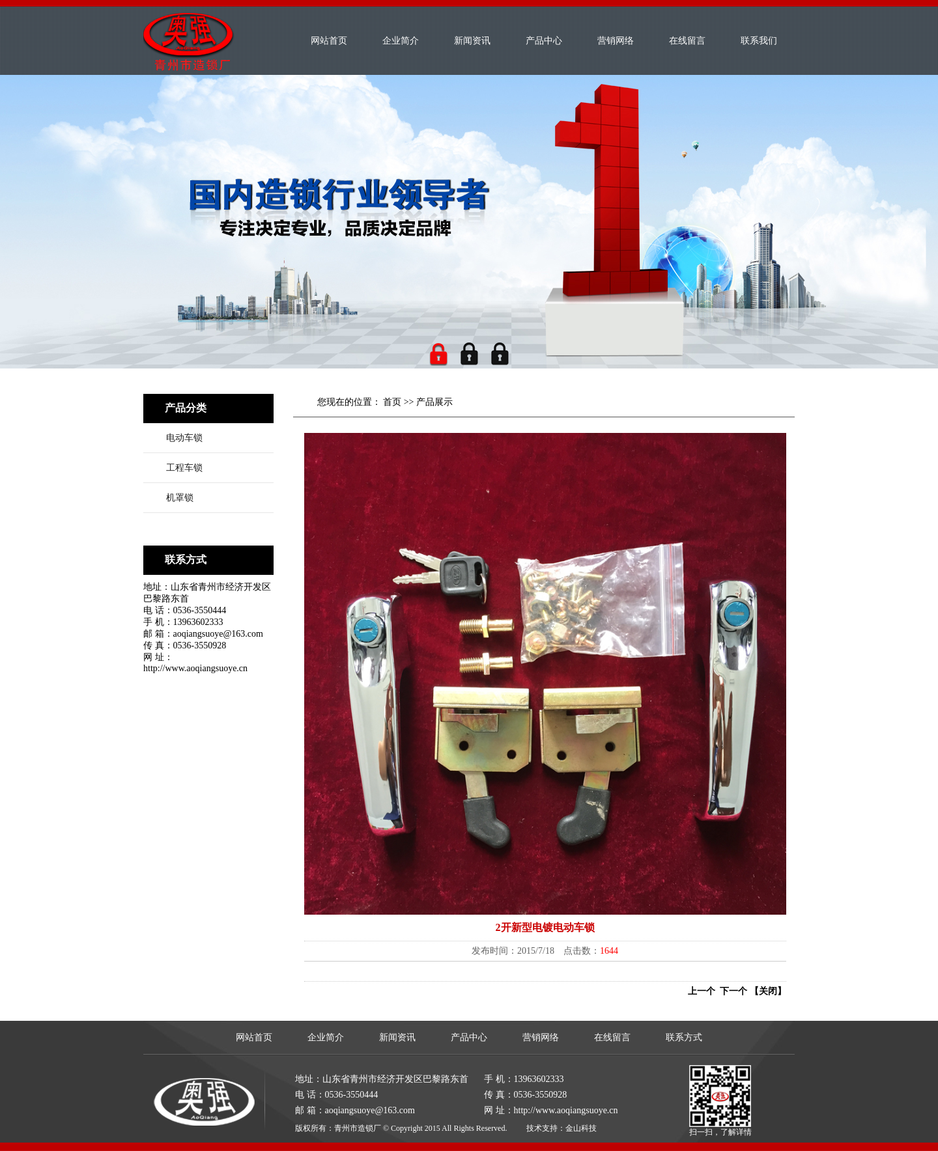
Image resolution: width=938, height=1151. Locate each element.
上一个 (701, 991)
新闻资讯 (472, 41)
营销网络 (615, 41)
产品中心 (544, 41)
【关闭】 (768, 991)
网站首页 (329, 41)
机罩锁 (179, 498)
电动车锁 (184, 438)
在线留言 (687, 41)
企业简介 (400, 41)
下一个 (731, 991)
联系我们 (759, 41)
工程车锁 (184, 468)
